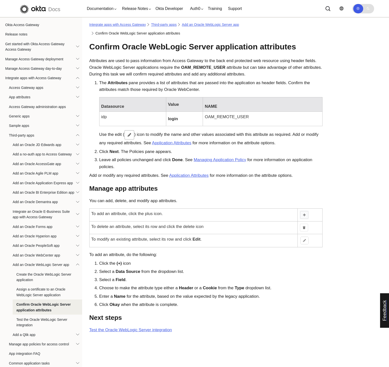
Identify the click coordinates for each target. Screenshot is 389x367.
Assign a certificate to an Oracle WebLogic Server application (40, 260)
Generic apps (19, 84)
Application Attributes (171, 143)
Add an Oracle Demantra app (35, 170)
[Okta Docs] (39, 8)
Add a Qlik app (24, 303)
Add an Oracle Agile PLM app (35, 142)
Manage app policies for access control (39, 312)
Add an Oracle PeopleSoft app (36, 214)
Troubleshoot (15, 351)
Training (215, 8)
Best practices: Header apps (31, 341)
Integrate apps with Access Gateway (33, 46)
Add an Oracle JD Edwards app (37, 113)
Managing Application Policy (220, 159)
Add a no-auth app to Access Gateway (42, 122)
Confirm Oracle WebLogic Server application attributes (43, 275)
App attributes (19, 65)
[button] (100, 9)
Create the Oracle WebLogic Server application (43, 245)
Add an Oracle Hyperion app (35, 204)
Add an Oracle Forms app (32, 195)
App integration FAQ (24, 322)
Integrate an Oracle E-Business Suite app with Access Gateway (41, 182)
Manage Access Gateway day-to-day (33, 37)
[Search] (328, 9)
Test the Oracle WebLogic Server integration (41, 290)
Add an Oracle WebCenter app (36, 223)
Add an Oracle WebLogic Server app (41, 233)
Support (235, 8)
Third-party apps (21, 104)
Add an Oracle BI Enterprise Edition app (43, 161)
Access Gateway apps (26, 56)
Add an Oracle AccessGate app (37, 132)
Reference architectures (23, 360)
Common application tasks (29, 331)
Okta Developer (169, 8)
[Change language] (341, 8)
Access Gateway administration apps (37, 75)
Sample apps (19, 94)
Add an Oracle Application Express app (43, 151)
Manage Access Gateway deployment (34, 27)
